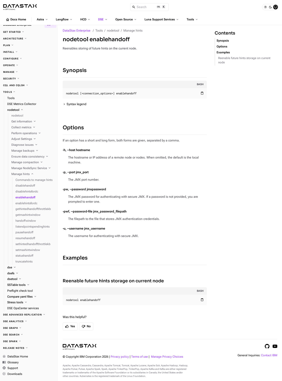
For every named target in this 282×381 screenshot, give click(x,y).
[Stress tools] (31, 302)
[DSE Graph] (29, 328)
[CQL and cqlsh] (29, 85)
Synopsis (75, 70)
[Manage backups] (33, 151)
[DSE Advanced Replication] (29, 314)
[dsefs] (31, 273)
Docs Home (16, 20)
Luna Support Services (162, 19)
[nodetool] (31, 110)
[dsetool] (31, 279)
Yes (70, 326)
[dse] (31, 268)
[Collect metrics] (33, 127)
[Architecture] (29, 38)
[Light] (265, 7)
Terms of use (139, 356)
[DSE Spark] (29, 341)
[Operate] (29, 65)
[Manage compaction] (33, 162)
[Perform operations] (33, 133)
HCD (85, 19)
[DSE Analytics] (29, 321)
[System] (275, 7)
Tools (192, 19)
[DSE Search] (29, 334)
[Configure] (29, 58)
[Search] (149, 7)
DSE (103, 19)
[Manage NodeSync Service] (33, 168)
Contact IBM (269, 355)
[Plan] (29, 45)
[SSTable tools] (31, 285)
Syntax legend (76, 104)
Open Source (126, 19)
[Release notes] (29, 348)
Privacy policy (120, 356)
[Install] (29, 52)
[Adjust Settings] (33, 139)
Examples (75, 258)
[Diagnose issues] (33, 145)
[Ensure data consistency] (33, 157)
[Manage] (29, 72)
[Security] (29, 78)
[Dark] (270, 7)
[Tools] (29, 92)
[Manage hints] (33, 174)
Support (10, 368)
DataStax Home (15, 357)
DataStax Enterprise (76, 30)
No (86, 326)
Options (73, 127)
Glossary (10, 362)
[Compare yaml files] (31, 297)
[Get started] (29, 32)
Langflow (64, 19)
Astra (42, 19)
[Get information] (33, 122)
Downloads (12, 374)
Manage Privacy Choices (167, 356)
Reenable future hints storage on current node (113, 280)
